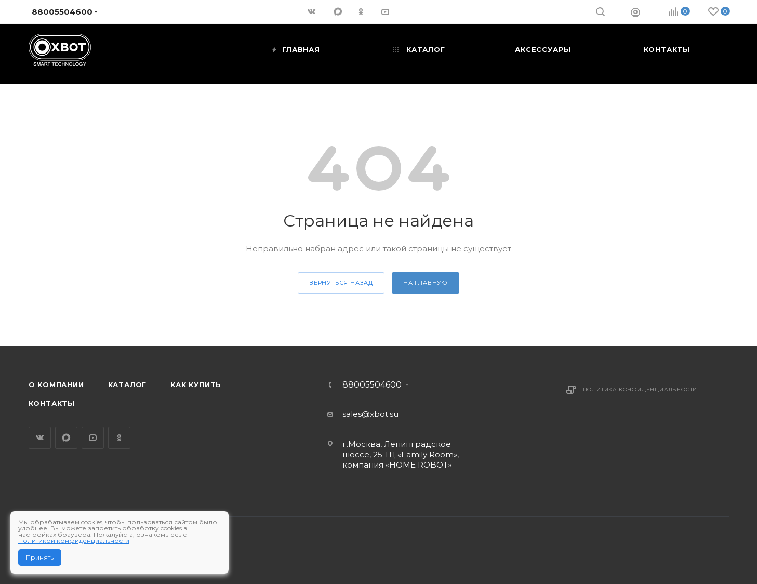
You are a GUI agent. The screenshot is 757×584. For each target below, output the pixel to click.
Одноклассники (119, 438)
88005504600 (372, 385)
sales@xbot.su (370, 414)
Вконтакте (40, 438)
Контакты (52, 403)
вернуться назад (341, 282)
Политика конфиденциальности (640, 389)
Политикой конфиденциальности (73, 541)
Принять (40, 557)
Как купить (195, 384)
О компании (56, 384)
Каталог (127, 384)
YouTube (93, 438)
